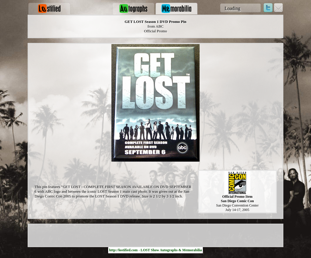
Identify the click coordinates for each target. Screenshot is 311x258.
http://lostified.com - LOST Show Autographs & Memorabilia (155, 250)
